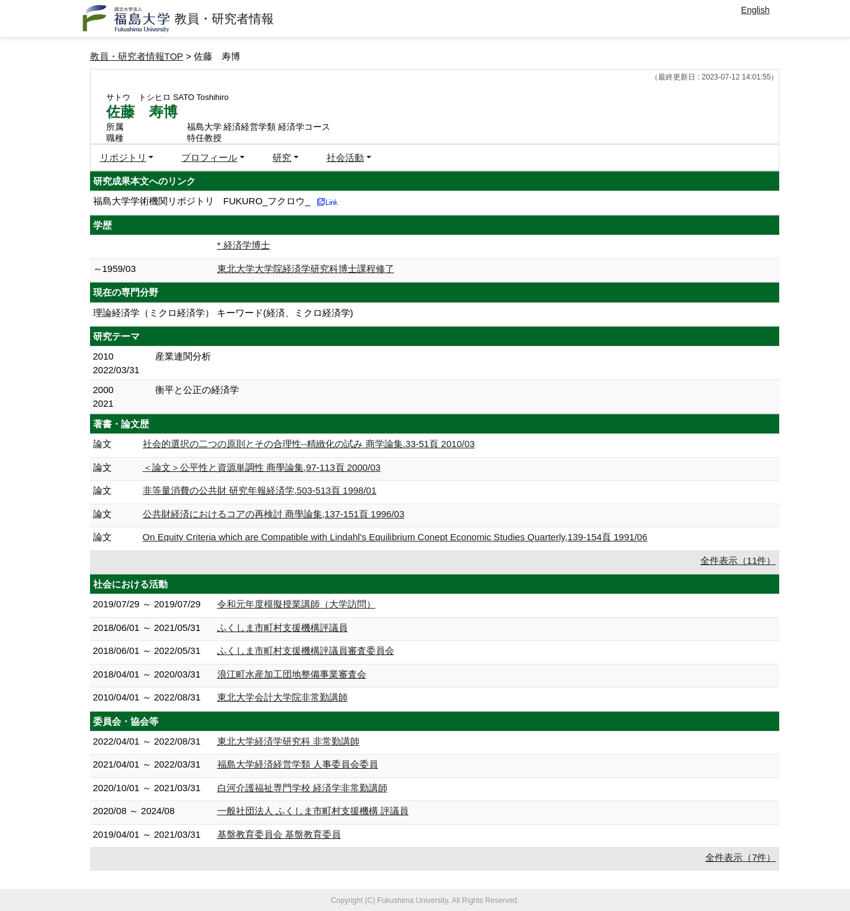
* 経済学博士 (243, 245)
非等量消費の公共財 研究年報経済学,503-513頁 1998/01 (260, 490)
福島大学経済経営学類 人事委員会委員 (297, 764)
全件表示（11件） (738, 560)
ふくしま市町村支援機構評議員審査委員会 (305, 650)
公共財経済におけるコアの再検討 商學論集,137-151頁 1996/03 (274, 514)
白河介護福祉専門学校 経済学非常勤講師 (302, 787)
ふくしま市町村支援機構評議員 (282, 627)
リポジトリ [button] (123, 157)
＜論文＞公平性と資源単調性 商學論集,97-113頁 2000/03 (262, 467)
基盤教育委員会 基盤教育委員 (279, 834)
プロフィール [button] (209, 157)
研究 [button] (282, 157)
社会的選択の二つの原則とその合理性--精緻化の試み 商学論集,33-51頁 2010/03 (309, 443)
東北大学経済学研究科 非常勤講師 (288, 741)
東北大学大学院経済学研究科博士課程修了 (305, 268)
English (755, 10)
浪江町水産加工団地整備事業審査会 (291, 674)
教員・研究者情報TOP (137, 56)
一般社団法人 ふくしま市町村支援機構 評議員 (313, 810)
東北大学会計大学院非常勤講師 (282, 697)
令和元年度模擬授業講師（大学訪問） (296, 604)
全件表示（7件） (740, 857)
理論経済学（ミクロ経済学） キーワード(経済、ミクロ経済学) (223, 312)
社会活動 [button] (345, 157)
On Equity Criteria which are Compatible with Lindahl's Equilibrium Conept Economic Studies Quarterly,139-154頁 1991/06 (395, 537)
